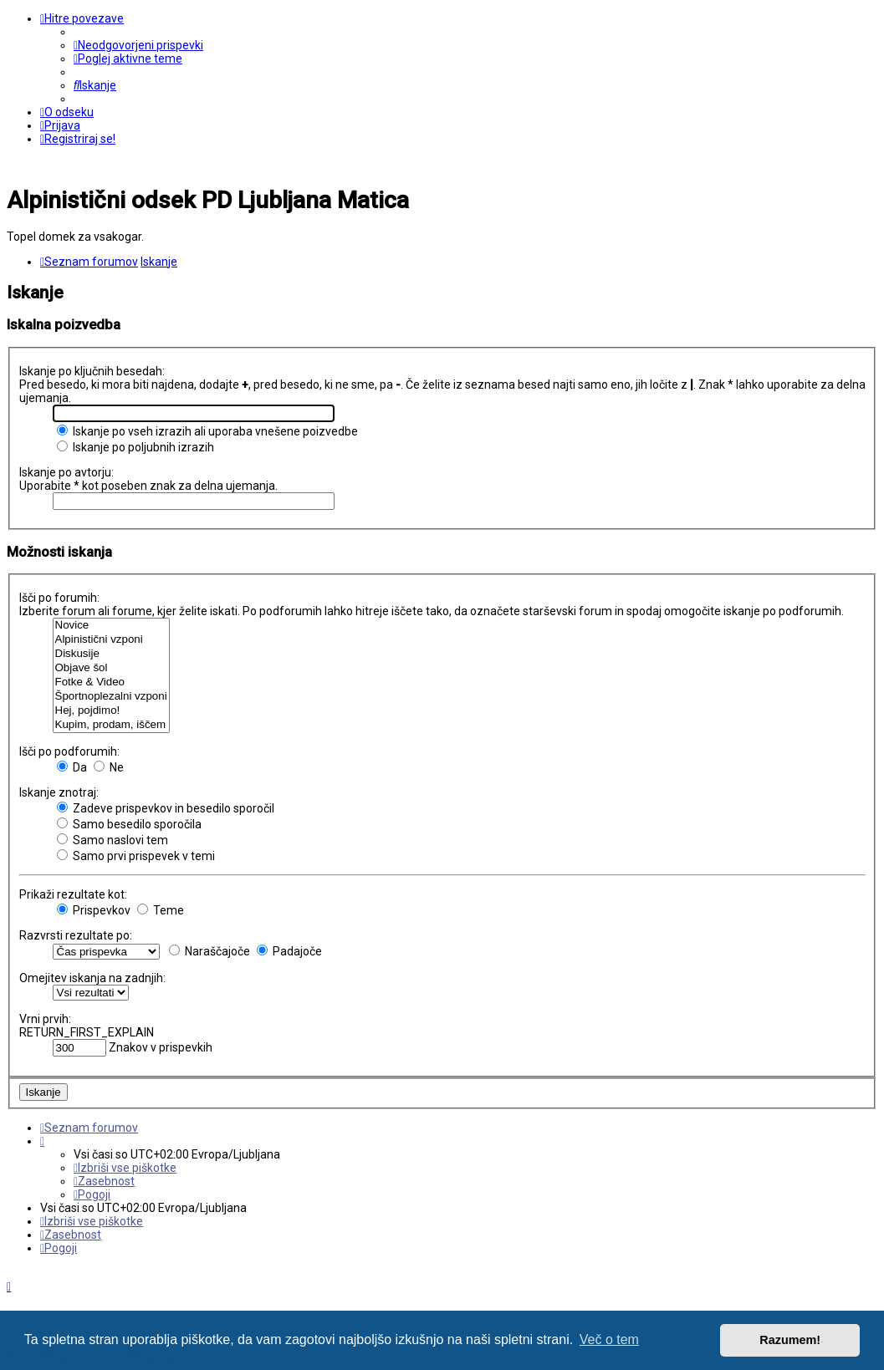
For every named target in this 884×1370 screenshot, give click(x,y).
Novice (111, 626)
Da (72, 767)
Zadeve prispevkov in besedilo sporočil (165, 808)
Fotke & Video (111, 682)
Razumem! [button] (789, 1340)
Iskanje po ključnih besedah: (92, 371)
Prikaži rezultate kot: (73, 894)
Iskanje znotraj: (59, 792)
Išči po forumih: (59, 597)
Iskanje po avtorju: (66, 472)
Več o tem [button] (609, 1339)
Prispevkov (93, 910)
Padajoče (289, 951)
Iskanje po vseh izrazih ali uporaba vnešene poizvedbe (207, 431)
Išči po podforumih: (69, 751)
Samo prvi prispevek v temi (136, 856)
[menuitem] (138, 45)
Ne (109, 767)
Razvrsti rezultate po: (75, 935)
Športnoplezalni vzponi (111, 697)
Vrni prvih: (45, 1019)
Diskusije (111, 654)
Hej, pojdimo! (111, 711)
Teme (160, 910)
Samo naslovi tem (112, 840)
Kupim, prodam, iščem (111, 725)
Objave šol (111, 668)
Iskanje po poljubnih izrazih (135, 447)
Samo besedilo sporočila (129, 824)
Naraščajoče (209, 951)
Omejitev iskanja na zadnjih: (92, 978)
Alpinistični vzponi (111, 640)
